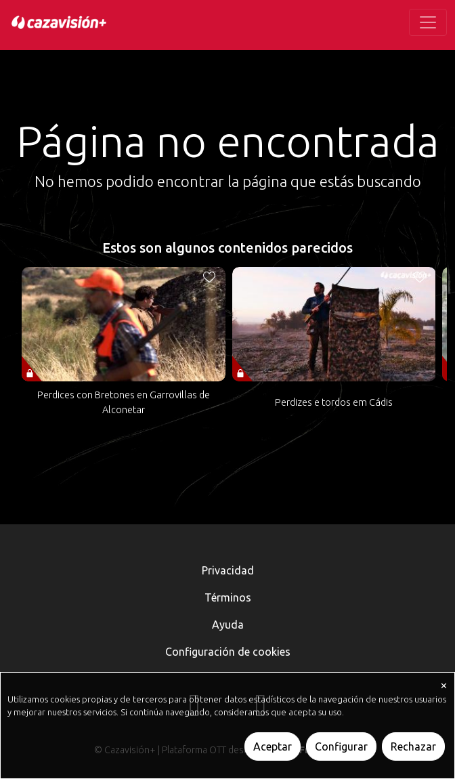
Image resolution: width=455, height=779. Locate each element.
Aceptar (272, 746)
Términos (227, 597)
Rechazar (413, 746)
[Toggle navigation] (428, 22)
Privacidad (228, 570)
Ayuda (228, 624)
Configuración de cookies (227, 652)
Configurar (341, 746)
